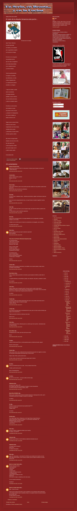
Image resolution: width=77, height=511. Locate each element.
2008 (65, 339)
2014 (65, 274)
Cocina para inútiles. (58, 222)
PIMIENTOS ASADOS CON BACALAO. (68, 332)
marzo (66, 296)
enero (66, 299)
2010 (65, 336)
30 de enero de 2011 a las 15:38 (15, 346)
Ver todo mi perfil (56, 27)
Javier (10, 286)
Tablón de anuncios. (58, 252)
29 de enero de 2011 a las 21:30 (15, 181)
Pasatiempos (56, 243)
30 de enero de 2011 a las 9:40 (15, 269)
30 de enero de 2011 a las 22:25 (15, 379)
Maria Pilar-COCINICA (13, 393)
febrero (66, 298)
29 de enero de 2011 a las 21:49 (15, 203)
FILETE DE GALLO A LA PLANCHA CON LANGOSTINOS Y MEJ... (68, 317)
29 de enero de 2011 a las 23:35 (15, 226)
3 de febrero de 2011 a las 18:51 (15, 497)
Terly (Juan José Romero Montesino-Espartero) (19, 238)
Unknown (11, 437)
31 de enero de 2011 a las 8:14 (15, 412)
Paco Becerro (12, 273)
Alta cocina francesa (58, 217)
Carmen (11, 264)
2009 (65, 337)
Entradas (55, 104)
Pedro (10, 428)
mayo (66, 292)
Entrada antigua (44, 502)
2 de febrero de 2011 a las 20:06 (15, 440)
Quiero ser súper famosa (14, 464)
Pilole (10, 454)
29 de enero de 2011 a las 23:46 (15, 234)
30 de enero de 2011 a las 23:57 (15, 389)
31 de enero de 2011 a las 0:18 (15, 400)
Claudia (10, 299)
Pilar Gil (11, 184)
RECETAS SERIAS (57, 246)
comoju (10, 308)
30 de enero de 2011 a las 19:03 (15, 359)
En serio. (55, 229)
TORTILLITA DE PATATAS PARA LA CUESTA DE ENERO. (67, 325)
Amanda (11, 175)
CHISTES (56, 219)
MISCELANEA (12, 160)
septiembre (67, 286)
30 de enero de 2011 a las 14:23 (15, 326)
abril (66, 294)
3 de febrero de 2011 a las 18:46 (15, 483)
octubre (67, 284)
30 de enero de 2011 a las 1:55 (15, 260)
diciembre (67, 281)
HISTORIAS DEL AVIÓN (58, 231)
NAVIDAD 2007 (57, 240)
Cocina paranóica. (57, 223)
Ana (10, 363)
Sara (10, 194)
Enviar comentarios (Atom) (17, 504)
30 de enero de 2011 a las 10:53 (15, 282)
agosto (66, 289)
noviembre (67, 283)
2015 (65, 273)
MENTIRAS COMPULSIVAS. (59, 234)
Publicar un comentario (12, 499)
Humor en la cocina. (58, 232)
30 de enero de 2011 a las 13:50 (15, 318)
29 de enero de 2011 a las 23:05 (15, 212)
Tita (10, 340)
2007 (65, 341)
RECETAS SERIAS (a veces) (59, 249)
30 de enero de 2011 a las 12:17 (15, 304)
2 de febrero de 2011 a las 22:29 (15, 450)
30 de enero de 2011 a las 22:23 (15, 372)
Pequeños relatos (57, 244)
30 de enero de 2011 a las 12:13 (15, 295)
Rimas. (55, 250)
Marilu (10, 230)
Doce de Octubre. (57, 228)
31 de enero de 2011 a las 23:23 (15, 424)
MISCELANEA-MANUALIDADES (60, 238)
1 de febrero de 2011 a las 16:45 (15, 433)
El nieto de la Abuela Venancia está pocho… (67, 303)
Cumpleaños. (56, 226)
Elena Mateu (11, 330)
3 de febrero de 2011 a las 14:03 (15, 460)
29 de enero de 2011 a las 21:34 (15, 190)
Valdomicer (11, 383)
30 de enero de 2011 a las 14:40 (15, 336)
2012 (65, 278)
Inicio (28, 502)
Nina (10, 216)
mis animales (56, 235)
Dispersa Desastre (13, 166)
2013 (65, 276)
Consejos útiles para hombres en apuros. (62, 225)
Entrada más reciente (10, 502)
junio (66, 291)
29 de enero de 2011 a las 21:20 (15, 171)
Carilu (10, 322)
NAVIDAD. (56, 241)
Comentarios (56, 106)
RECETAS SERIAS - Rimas (59, 247)
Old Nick (11, 416)
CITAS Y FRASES (57, 220)
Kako (10, 207)
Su (9, 404)
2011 (65, 280)
